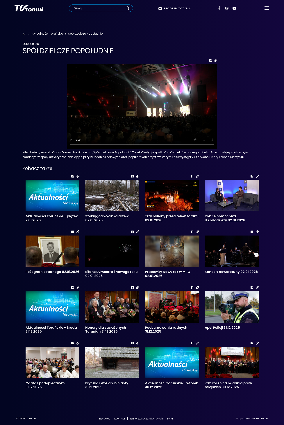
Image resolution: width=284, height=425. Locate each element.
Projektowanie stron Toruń (252, 418)
